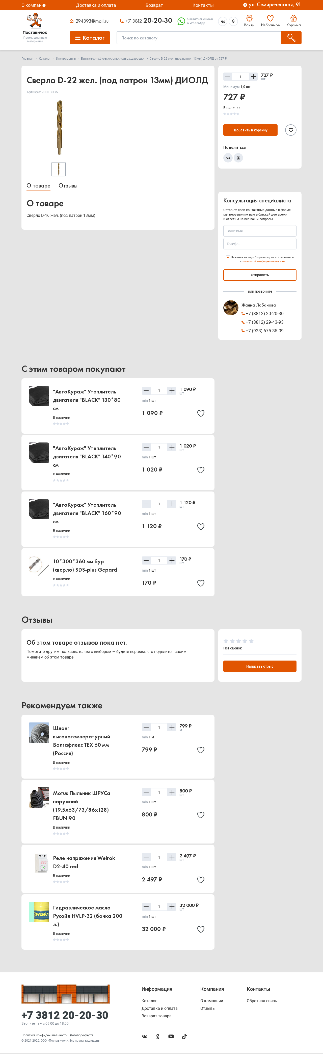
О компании (33, 5)
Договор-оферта (82, 1036)
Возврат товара (157, 1017)
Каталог (149, 1002)
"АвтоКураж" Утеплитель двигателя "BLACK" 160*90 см (87, 513)
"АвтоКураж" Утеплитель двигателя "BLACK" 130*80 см (87, 400)
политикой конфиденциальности (264, 261)
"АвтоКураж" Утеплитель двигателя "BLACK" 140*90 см (87, 456)
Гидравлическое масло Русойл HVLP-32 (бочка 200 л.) (87, 917)
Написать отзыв (260, 667)
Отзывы (68, 185)
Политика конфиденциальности (44, 1036)
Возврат (154, 5)
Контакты (203, 5)
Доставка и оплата (96, 5)
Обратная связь (262, 1002)
